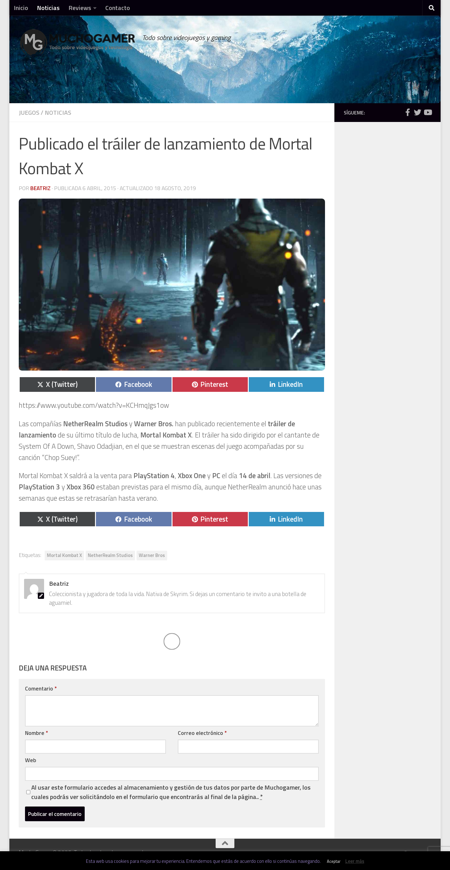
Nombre (36, 733)
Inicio (21, 8)
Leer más (354, 861)
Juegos (29, 112)
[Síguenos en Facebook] (407, 112)
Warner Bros (152, 555)
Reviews (79, 8)
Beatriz (40, 188)
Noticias (48, 8)
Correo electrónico (202, 733)
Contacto (117, 8)
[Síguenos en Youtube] (427, 112)
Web (30, 760)
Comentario (41, 688)
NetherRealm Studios (110, 555)
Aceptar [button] (334, 861)
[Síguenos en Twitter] (417, 112)
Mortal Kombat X (64, 555)
